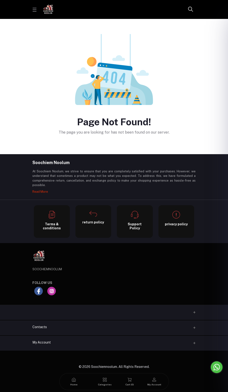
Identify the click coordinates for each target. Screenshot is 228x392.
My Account (41, 342)
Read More (40, 191)
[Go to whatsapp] (217, 367)
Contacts (39, 327)
